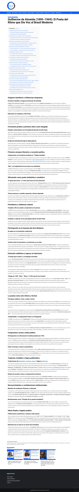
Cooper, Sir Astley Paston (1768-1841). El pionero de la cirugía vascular (15, 462)
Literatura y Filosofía (40, 12)
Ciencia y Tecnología (22, 12)
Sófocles (45, 361)
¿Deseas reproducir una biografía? (13, 480)
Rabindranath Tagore (59, 367)
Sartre (34, 361)
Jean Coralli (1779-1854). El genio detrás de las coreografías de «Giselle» (31, 462)
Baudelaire (22, 361)
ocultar (17, 28)
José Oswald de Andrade (38, 159)
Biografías (9, 12)
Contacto (9, 482)
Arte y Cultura (14, 12)
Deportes (53, 12)
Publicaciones (58, 12)
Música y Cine (47, 12)
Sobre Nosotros (10, 476)
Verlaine (28, 361)
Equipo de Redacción (11, 478)
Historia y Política (31, 12)
